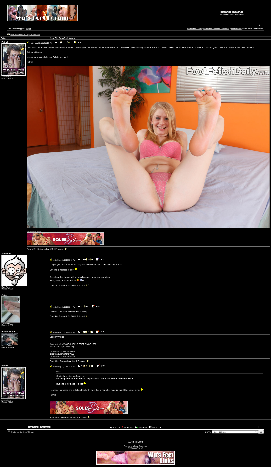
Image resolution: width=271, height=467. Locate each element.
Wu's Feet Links (135, 442)
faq (232, 14)
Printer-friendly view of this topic (20, 432)
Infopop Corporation (140, 446)
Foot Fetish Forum (194, 29)
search (227, 14)
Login (28, 29)
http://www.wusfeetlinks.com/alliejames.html (47, 57)
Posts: (31, 249)
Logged (60, 249)
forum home (239, 14)
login (222, 14)
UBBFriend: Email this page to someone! (25, 35)
